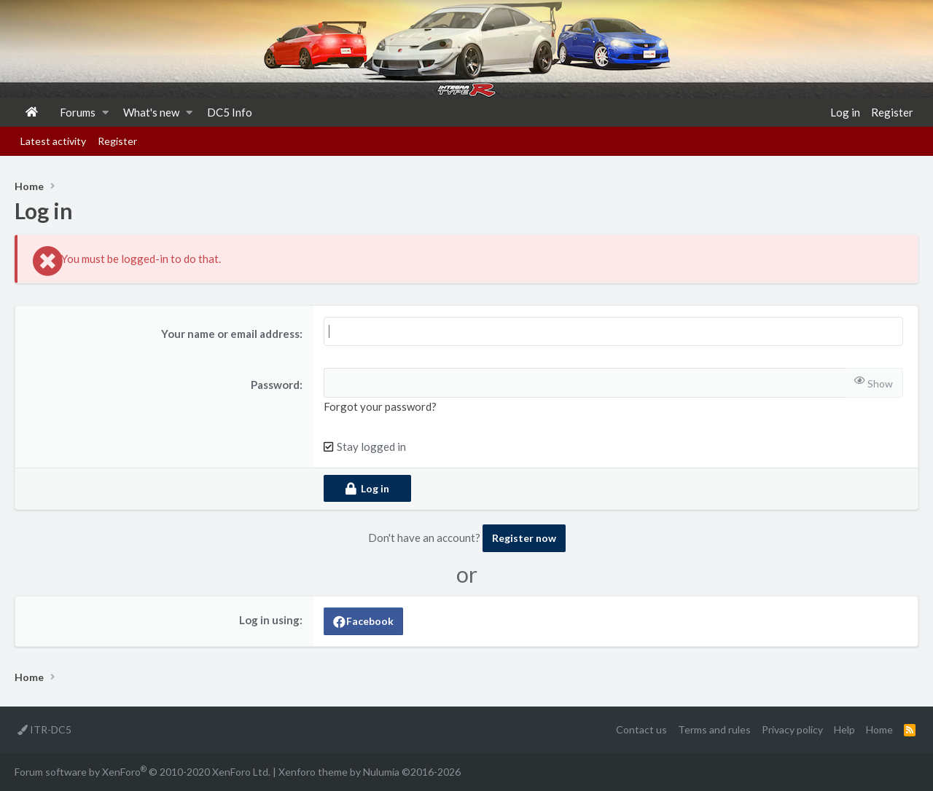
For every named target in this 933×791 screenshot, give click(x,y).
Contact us (641, 729)
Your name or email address (230, 333)
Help (844, 729)
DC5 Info (229, 112)
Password (275, 384)
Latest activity (53, 141)
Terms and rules (714, 729)
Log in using (269, 619)
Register (117, 141)
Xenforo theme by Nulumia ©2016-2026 (369, 772)
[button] (105, 112)
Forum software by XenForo (142, 771)
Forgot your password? (380, 406)
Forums (77, 112)
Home (32, 112)
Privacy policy (792, 729)
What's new (151, 112)
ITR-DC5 (44, 729)
